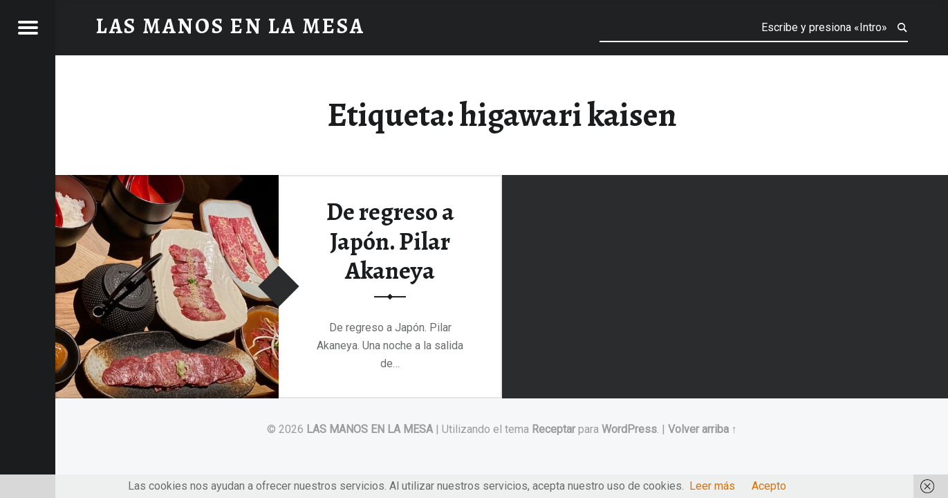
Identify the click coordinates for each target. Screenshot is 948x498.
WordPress (629, 429)
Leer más (712, 485)
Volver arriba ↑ (702, 429)
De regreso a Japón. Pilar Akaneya (390, 241)
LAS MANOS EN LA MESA (369, 429)
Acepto (769, 485)
